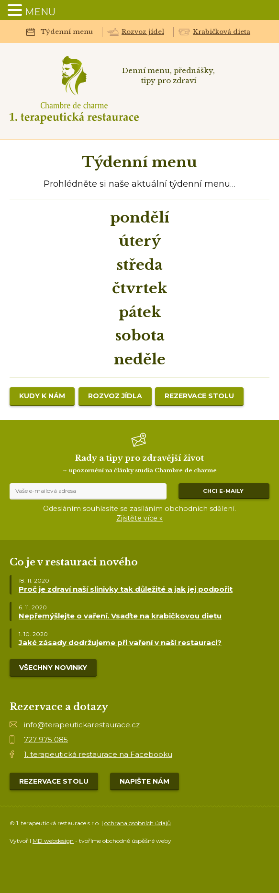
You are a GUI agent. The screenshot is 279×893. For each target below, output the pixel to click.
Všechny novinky (53, 667)
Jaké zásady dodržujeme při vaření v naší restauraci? (120, 642)
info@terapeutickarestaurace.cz (82, 724)
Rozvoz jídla (115, 396)
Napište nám (144, 781)
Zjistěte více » (139, 518)
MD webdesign (53, 840)
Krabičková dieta (221, 32)
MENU (40, 12)
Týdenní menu (67, 32)
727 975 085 (46, 739)
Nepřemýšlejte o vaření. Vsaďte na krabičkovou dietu (120, 615)
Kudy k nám (42, 396)
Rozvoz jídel (143, 32)
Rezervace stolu (199, 396)
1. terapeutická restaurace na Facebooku (98, 754)
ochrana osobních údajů (137, 823)
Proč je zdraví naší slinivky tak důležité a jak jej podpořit (126, 589)
